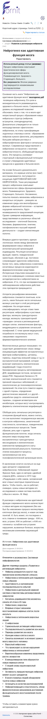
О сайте (26, 23)
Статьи (13, 23)
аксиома (36, 64)
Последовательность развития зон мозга (24, 629)
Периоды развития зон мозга (19, 632)
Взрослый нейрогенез (15, 644)
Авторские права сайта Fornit (30, 714)
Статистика (28, 716)
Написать (6, 715)
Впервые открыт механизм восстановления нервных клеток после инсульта (21, 611)
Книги (19, 23)
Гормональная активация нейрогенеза (23, 626)
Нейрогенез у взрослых (16, 605)
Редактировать (23, 59)
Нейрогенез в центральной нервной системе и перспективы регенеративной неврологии (21, 593)
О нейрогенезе (12, 623)
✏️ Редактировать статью (33, 32)
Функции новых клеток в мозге (19, 635)
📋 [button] (42, 28)
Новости (6, 23)
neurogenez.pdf (36, 97)
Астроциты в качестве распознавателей (24, 684)
